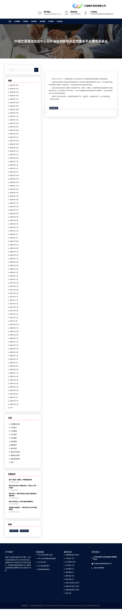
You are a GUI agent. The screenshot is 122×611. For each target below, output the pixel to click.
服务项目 (14, 447)
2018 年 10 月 (14, 249)
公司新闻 (14, 433)
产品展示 (14, 429)
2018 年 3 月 (14, 273)
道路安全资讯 (15, 457)
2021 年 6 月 (14, 165)
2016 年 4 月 (14, 354)
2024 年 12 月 (14, 103)
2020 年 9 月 (14, 183)
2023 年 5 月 (14, 134)
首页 (12, 464)
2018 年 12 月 (14, 242)
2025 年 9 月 (14, 89)
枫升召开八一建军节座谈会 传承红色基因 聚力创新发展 (23, 497)
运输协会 (47, 571)
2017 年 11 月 (14, 287)
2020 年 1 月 (14, 204)
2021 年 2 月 (14, 172)
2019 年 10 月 (14, 214)
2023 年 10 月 (14, 131)
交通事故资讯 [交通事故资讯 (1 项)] (13, 533)
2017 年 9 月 (14, 294)
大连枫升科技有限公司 (95, 6)
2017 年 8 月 (14, 298)
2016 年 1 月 (14, 364)
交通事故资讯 (15, 426)
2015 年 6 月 (14, 378)
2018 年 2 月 (14, 277)
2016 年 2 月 (14, 361)
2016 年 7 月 (14, 343)
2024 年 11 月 (14, 106)
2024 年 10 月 (14, 110)
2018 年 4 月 (14, 270)
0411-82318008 (75, 14)
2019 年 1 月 (14, 239)
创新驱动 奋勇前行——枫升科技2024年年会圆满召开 (23, 511)
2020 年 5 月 (14, 193)
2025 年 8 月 (14, 92)
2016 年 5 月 (14, 350)
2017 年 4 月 (14, 312)
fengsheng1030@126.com (52, 14)
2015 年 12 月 (14, 368)
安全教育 (14, 440)
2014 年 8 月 (14, 395)
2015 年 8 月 (14, 371)
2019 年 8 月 (14, 221)
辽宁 (38, 564)
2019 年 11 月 (14, 211)
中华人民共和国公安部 (45, 557)
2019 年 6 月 (14, 225)
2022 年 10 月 (14, 145)
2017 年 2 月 (14, 319)
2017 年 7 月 (14, 301)
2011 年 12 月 (14, 402)
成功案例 (14, 443)
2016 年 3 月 (14, 357)
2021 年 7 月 (14, 162)
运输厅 (47, 568)
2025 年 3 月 (14, 96)
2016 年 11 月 (14, 329)
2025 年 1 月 (14, 99)
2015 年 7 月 (14, 375)
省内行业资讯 (15, 454)
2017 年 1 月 (14, 322)
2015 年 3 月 (14, 389)
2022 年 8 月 (14, 148)
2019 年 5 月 (14, 228)
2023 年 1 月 (14, 137)
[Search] (36, 70)
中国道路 (40, 571)
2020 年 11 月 (14, 179)
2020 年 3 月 (14, 197)
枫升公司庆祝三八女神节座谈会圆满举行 (21, 503)
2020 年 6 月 (14, 190)
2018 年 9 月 (14, 253)
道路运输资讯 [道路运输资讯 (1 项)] (24, 533)
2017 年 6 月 (14, 305)
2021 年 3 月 (14, 169)
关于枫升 (14, 436)
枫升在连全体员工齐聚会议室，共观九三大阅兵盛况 (22, 489)
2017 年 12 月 (14, 284)
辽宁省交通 (41, 568)
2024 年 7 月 (14, 117)
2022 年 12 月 (14, 141)
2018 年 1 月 (14, 280)
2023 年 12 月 (14, 124)
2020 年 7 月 (14, 186)
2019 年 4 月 (14, 232)
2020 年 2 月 (14, 200)
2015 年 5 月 (14, 382)
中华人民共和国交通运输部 (46, 561)
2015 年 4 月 (14, 385)
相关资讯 (14, 450)
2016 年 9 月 (14, 336)
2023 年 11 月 (14, 127)
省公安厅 (43, 564)
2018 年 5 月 (14, 267)
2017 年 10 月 (14, 291)
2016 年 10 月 (14, 333)
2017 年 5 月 (14, 308)
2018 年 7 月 (14, 260)
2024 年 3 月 (14, 120)
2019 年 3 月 (14, 235)
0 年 (11, 409)
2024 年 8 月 (14, 113)
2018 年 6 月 (14, 263)
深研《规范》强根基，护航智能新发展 (20, 482)
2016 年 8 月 (14, 340)
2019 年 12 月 (14, 207)
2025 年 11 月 (14, 85)
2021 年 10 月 (14, 158)
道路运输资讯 (15, 461)
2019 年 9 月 (14, 218)
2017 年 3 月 (14, 315)
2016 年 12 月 (14, 326)
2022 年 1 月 (14, 155)
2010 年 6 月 (14, 406)
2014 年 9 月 (14, 392)
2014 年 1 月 (14, 399)
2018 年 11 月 (14, 246)
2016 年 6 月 (14, 347)
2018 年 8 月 (14, 256)
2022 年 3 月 (14, 151)
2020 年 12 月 (14, 176)
